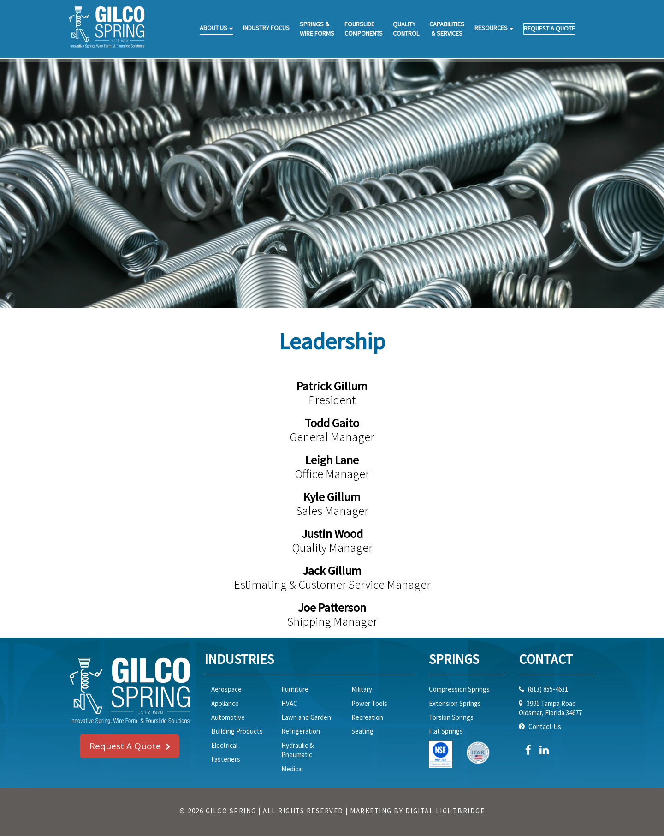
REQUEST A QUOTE (549, 28)
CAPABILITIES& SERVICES (446, 28)
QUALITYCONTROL (406, 28)
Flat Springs (446, 731)
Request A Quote (125, 746)
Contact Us (544, 726)
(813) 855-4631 (547, 689)
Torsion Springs (451, 717)
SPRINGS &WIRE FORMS (317, 28)
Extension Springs (455, 703)
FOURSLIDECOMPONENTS (363, 28)
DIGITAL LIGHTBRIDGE (445, 810)
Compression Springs (459, 689)
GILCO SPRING (231, 810)
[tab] (309, 663)
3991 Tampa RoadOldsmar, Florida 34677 (550, 708)
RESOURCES (491, 28)
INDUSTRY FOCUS (266, 28)
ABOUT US (213, 28)
